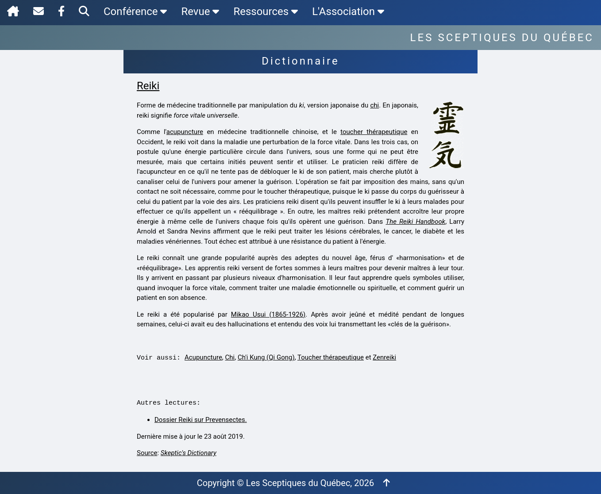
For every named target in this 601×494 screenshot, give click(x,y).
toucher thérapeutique (373, 132)
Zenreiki (384, 357)
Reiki (148, 86)
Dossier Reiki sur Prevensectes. (200, 420)
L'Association (348, 11)
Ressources (265, 11)
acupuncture (184, 132)
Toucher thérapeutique (330, 357)
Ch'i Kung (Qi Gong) (266, 357)
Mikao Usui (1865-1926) (268, 314)
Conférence (135, 11)
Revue (200, 11)
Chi (230, 357)
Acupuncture (203, 357)
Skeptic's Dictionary (188, 453)
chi (374, 105)
